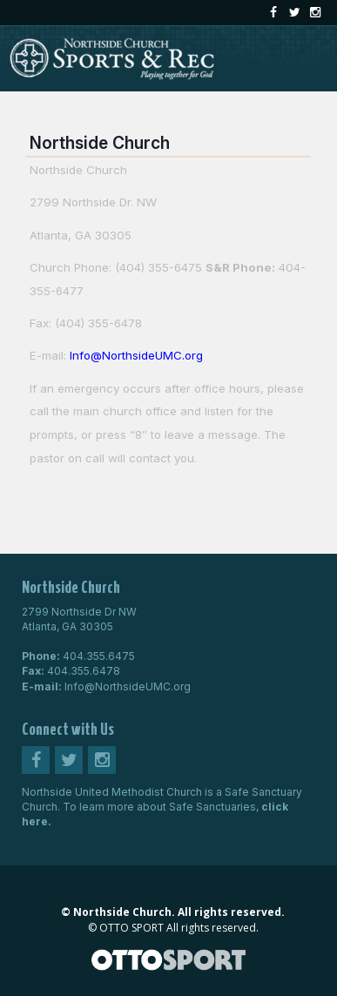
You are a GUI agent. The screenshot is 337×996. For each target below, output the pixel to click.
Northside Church (100, 142)
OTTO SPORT (131, 927)
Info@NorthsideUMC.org (127, 686)
